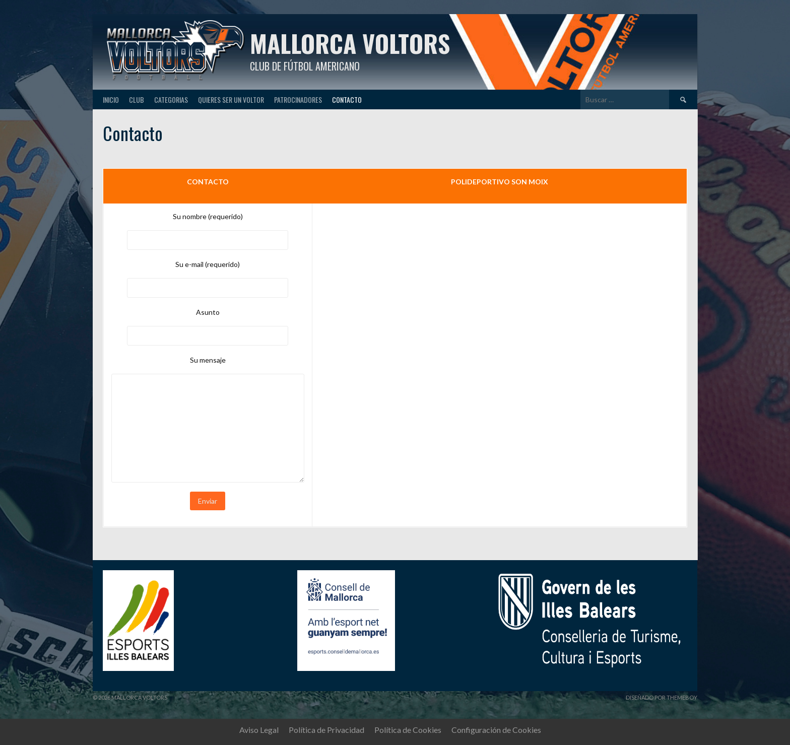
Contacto (347, 99)
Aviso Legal (259, 729)
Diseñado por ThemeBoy (661, 697)
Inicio (111, 99)
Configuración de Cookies (496, 729)
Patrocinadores (298, 99)
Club (136, 99)
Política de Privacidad (326, 729)
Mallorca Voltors (350, 43)
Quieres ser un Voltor (231, 99)
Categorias (171, 99)
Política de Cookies (407, 729)
